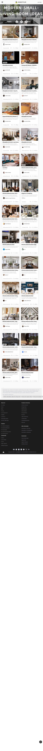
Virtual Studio (24, 410)
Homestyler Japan (4, 418)
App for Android (25, 442)
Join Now (40, 2)
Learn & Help (3, 439)
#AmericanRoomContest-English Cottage (30, 244)
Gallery (2, 437)
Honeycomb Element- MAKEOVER (30, 65)
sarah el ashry (6, 96)
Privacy (2, 410)
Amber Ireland (7, 172)
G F (23, 198)
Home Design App (25, 438)
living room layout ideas (27, 396)
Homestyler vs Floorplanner (27, 430)
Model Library (24, 409)
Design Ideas (24, 407)
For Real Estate (4, 429)
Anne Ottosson (7, 224)
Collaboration (24, 418)
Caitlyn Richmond (26, 300)
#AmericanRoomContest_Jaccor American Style (30, 167)
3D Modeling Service (25, 420)
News (2, 407)
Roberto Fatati (6, 44)
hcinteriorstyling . (26, 70)
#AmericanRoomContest (8, 244)
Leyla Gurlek (6, 147)
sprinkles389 (6, 70)
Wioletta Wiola (7, 121)
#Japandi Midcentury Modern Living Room (11, 116)
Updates (2, 414)
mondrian (5, 167)
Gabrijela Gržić (26, 44)
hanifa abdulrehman (8, 352)
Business (23, 414)
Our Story (3, 405)
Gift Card (23, 422)
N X (23, 275)
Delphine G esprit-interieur (9, 198)
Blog (2, 409)
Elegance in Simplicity (27, 193)
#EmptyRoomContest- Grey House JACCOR (11, 91)
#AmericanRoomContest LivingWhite (30, 321)
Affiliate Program (4, 445)
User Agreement (4, 412)
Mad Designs (6, 326)
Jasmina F (25, 96)
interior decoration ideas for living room (12, 396)
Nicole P (5, 275)
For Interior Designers (5, 426)
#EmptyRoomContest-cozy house (11, 142)
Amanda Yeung (26, 147)
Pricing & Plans (24, 412)
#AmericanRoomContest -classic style (30, 347)
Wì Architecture (26, 377)
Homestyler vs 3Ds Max (26, 428)
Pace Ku (24, 352)
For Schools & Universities (6, 431)
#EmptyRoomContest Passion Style (11, 39)
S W (23, 249)
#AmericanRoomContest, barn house (11, 193)
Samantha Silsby (26, 121)
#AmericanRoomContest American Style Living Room (30, 270)
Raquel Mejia (6, 249)
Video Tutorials (4, 443)
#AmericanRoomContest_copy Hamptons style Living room (11, 321)
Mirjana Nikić (25, 326)
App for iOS (24, 440)
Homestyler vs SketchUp (26, 432)
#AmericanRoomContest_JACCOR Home (11, 372)
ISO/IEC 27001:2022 (5, 420)
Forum (2, 441)
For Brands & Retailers (5, 427)
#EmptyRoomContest (8, 65)
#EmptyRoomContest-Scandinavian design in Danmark (30, 91)
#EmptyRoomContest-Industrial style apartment (30, 39)
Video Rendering (25, 416)
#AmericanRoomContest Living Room (11, 270)
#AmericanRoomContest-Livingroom (11, 219)
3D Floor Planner (25, 405)
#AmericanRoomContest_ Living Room (11, 347)
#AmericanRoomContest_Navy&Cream (30, 219)
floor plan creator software (23, 392)
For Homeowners (4, 433)
